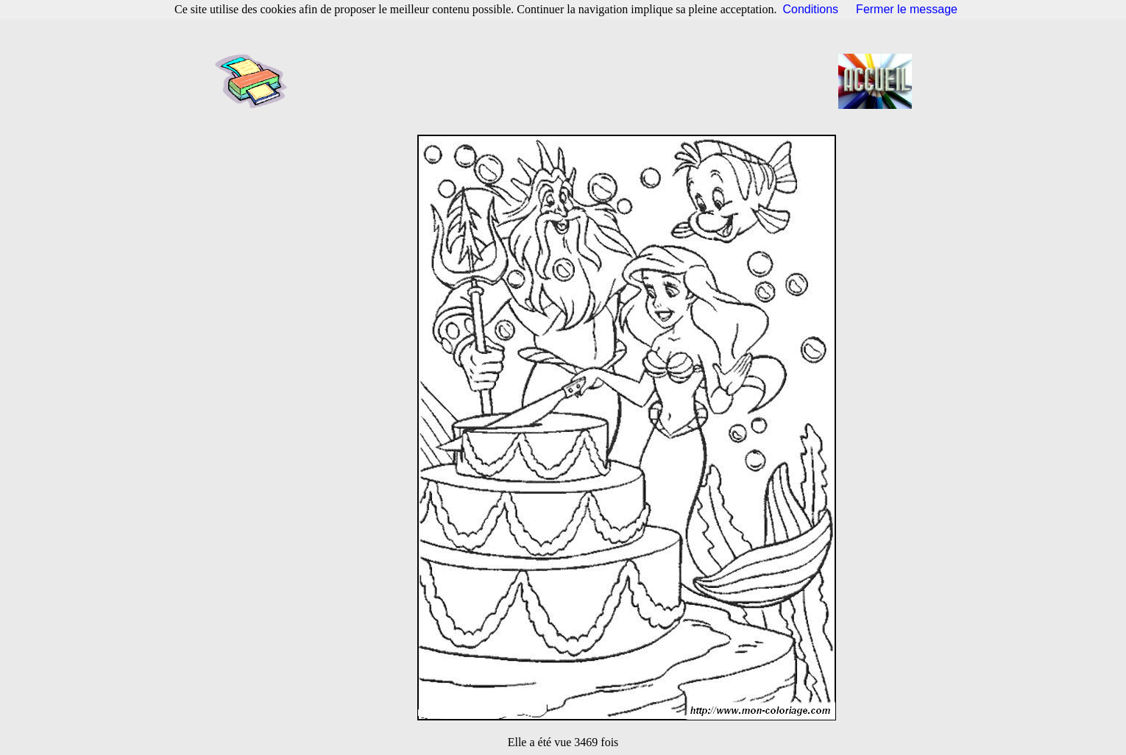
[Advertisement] (567, 81)
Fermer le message (906, 9)
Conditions (811, 9)
